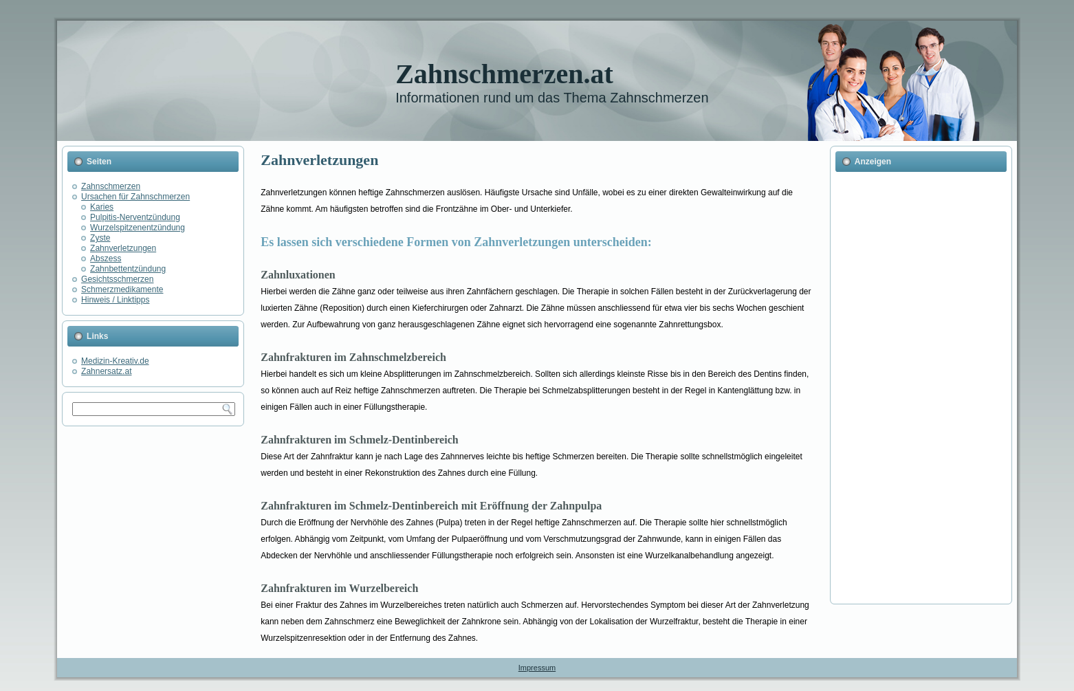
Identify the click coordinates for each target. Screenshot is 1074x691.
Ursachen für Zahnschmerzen (135, 196)
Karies (101, 207)
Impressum (537, 667)
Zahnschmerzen (110, 186)
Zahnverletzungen (123, 248)
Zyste (100, 238)
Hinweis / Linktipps (115, 300)
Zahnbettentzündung (128, 269)
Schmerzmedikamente (122, 289)
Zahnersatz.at (106, 371)
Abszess (105, 258)
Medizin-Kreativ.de (115, 361)
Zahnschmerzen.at (504, 73)
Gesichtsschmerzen (117, 279)
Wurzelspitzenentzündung (137, 227)
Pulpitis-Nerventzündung (135, 217)
